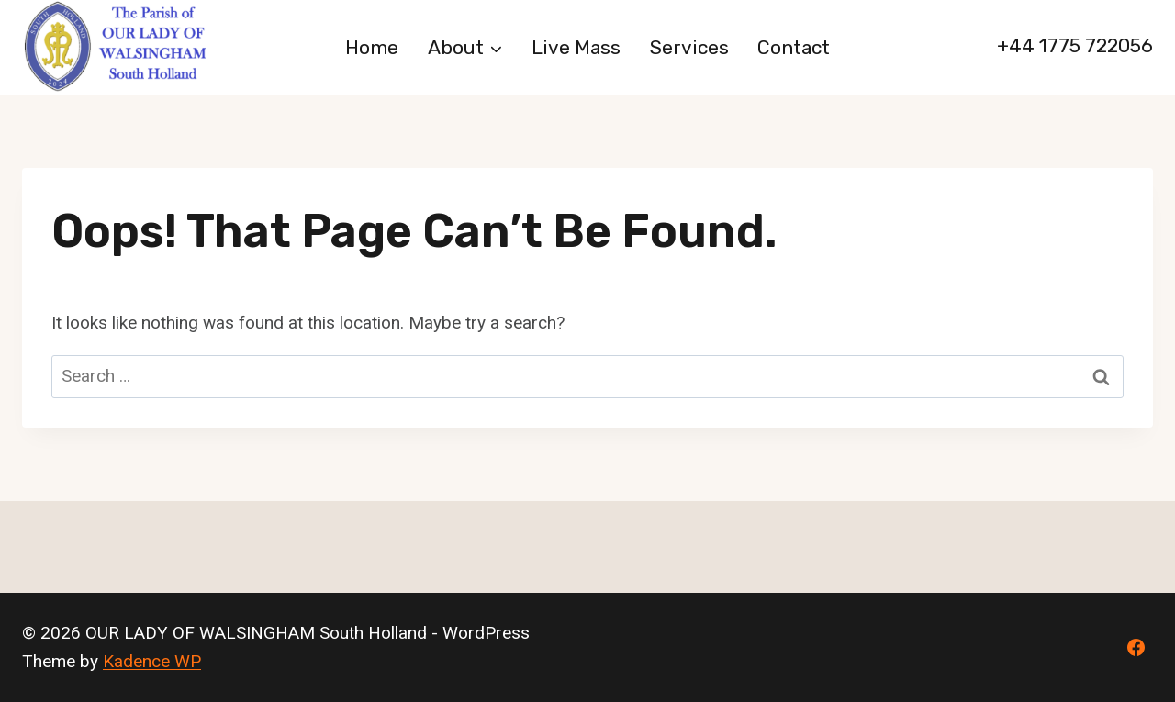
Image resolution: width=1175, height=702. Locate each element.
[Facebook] (1135, 647)
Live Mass (576, 47)
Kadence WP (152, 661)
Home (371, 47)
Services (689, 47)
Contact (793, 47)
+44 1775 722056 (1075, 45)
